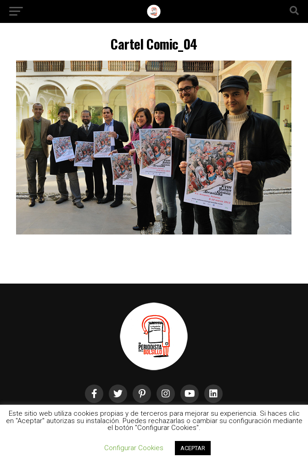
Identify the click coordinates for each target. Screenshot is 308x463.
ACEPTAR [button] (192, 448)
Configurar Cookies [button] (133, 448)
